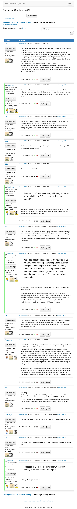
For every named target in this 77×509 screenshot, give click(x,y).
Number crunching (24, 22)
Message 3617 (23, 437)
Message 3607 (23, 116)
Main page (27, 501)
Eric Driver (10, 85)
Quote (48, 79)
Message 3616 (23, 414)
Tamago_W (9, 340)
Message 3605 (23, 43)
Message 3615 (23, 387)
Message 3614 (23, 340)
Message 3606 (23, 85)
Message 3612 (23, 253)
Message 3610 (23, 187)
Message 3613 (23, 315)
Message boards (9, 22)
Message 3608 (23, 141)
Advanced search (9, 18)
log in (24, 28)
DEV (6, 43)
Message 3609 (23, 164)
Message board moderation (10, 24)
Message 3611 (23, 226)
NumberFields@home (15, 3)
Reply (42, 79)
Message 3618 (23, 460)
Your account (36, 501)
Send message (10, 48)
